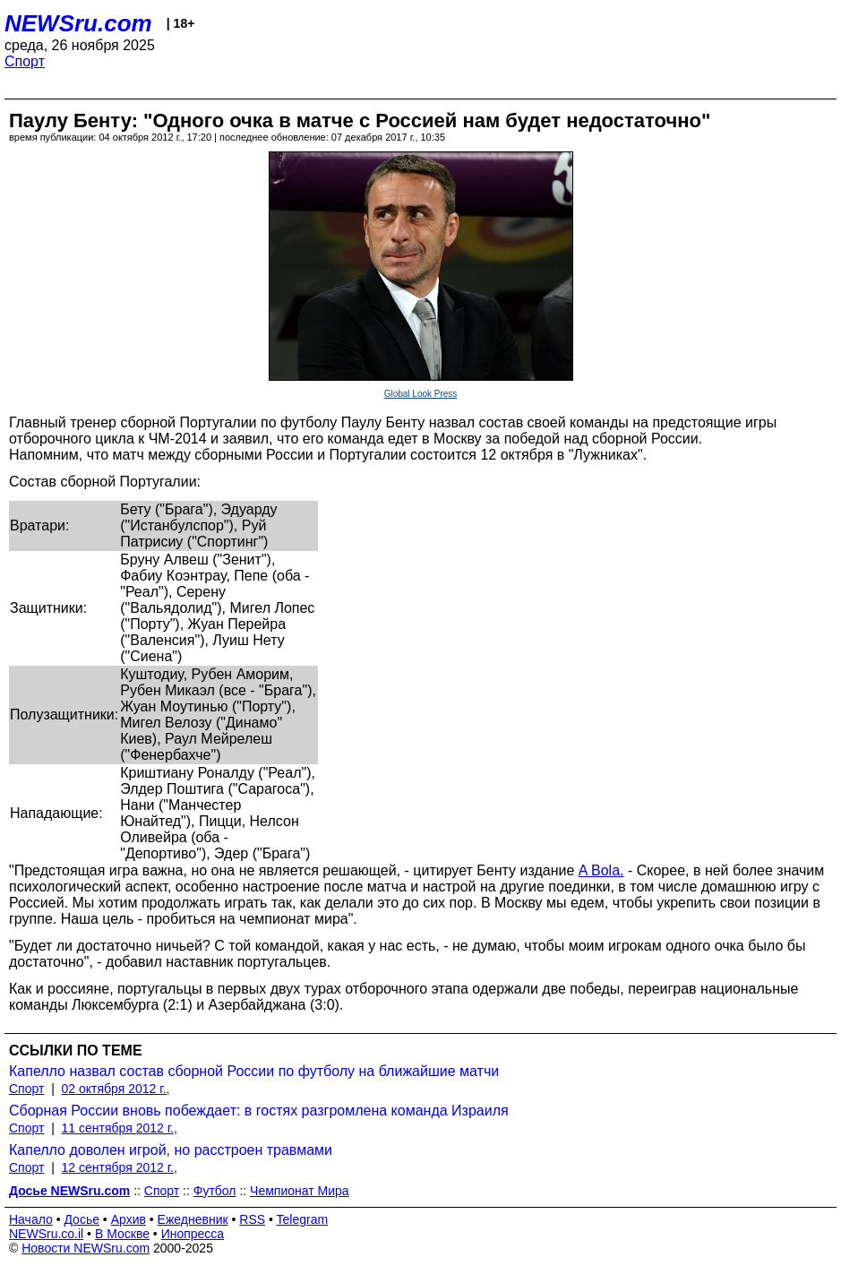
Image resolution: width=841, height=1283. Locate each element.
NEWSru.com (78, 23)
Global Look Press (421, 394)
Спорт (24, 61)
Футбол (214, 1191)
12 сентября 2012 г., (119, 1167)
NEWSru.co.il (46, 1234)
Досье (81, 1219)
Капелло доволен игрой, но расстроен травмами (170, 1150)
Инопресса (193, 1234)
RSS (252, 1219)
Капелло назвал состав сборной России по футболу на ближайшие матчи (254, 1071)
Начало (31, 1219)
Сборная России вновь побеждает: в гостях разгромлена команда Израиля (259, 1110)
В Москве (122, 1234)
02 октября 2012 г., (116, 1088)
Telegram (303, 1219)
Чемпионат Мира (299, 1191)
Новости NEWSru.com (85, 1248)
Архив (128, 1219)
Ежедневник (193, 1219)
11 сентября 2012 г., (119, 1128)
